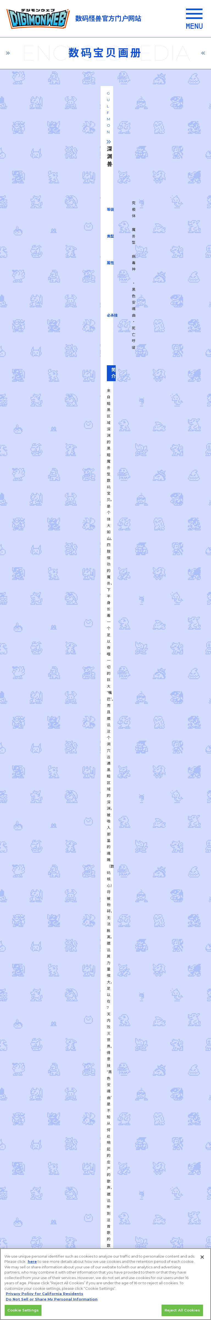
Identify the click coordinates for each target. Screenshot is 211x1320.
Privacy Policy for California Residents (44, 1293)
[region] (105, 1284)
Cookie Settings (23, 1310)
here (32, 1261)
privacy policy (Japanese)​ (53, 1131)
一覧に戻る (105, 863)
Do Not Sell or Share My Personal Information (52, 1244)
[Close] (202, 1257)
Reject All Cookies (182, 1310)
